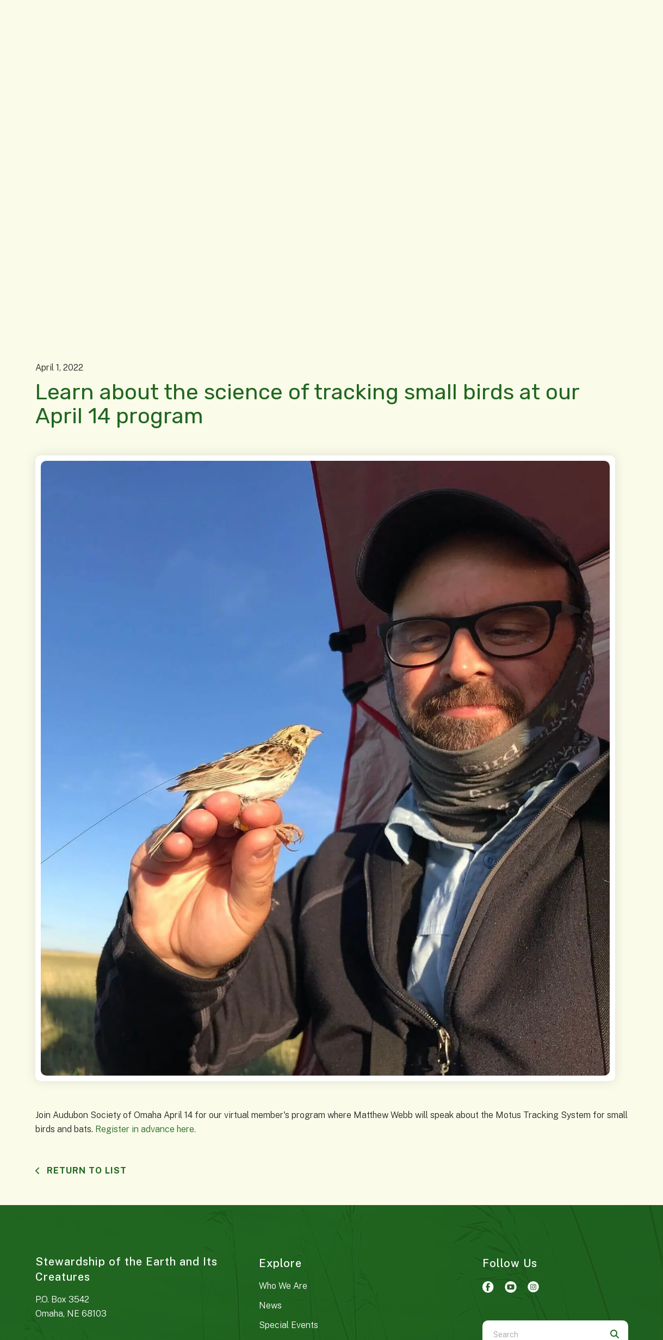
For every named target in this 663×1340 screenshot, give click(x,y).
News (270, 1305)
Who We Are (283, 1286)
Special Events (288, 1325)
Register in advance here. (145, 1129)
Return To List (85, 1170)
